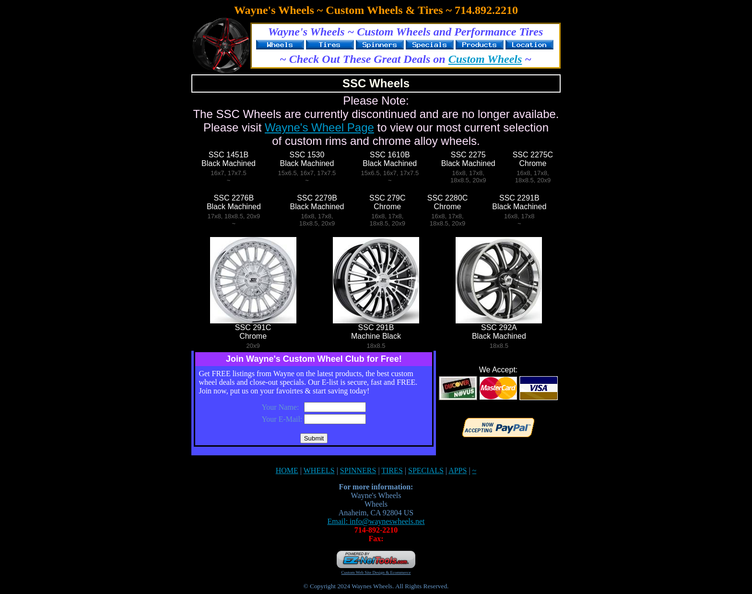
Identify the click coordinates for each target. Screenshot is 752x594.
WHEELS (319, 470)
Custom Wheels (485, 59)
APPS (457, 470)
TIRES (391, 470)
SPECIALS (426, 470)
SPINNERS (358, 470)
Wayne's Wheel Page (319, 127)
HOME (287, 470)
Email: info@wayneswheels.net (375, 521)
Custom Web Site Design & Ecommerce (376, 572)
